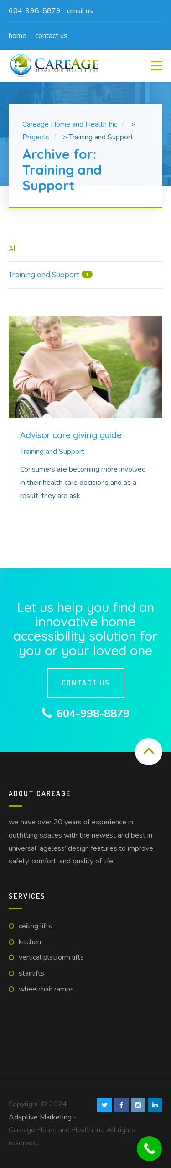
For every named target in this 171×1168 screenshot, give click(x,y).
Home (17, 36)
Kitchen (30, 942)
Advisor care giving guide (71, 434)
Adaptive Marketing (41, 1117)
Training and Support (52, 452)
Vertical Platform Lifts (51, 957)
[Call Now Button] (149, 1148)
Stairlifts (31, 973)
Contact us (51, 36)
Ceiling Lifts (35, 926)
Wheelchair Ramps (46, 989)
